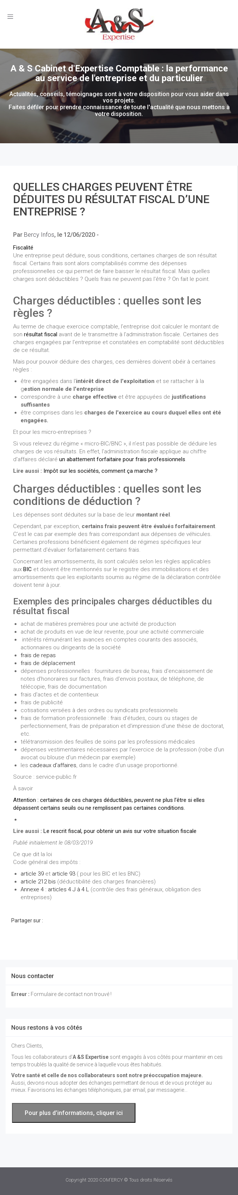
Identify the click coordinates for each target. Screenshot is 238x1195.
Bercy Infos (39, 234)
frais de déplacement (48, 663)
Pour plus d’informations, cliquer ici (74, 1112)
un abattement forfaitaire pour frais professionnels (122, 459)
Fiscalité (23, 247)
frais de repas (38, 655)
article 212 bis (38, 881)
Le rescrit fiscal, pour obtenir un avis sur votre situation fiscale (119, 831)
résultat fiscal (40, 334)
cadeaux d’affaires (53, 765)
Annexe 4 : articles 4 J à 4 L (55, 889)
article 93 (63, 873)
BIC (27, 569)
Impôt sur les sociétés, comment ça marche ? (100, 471)
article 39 (32, 873)
